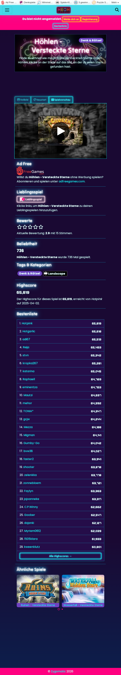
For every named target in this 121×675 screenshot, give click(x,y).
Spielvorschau (60, 99)
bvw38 (28, 451)
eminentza (29, 387)
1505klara (31, 539)
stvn (26, 355)
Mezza (28, 427)
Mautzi (28, 395)
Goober (29, 515)
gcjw (26, 419)
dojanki (29, 523)
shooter (28, 467)
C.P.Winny (31, 507)
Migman (29, 435)
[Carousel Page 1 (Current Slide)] (59, 609)
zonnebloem (32, 483)
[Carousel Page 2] (62, 609)
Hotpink (27, 323)
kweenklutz (32, 547)
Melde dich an (71, 19)
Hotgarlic (28, 331)
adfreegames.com (72, 181)
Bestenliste (60, 25)
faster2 (28, 459)
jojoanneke (31, 499)
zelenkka (30, 475)
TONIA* (28, 411)
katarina (28, 371)
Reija (26, 347)
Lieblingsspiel (31, 199)
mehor (27, 403)
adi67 (26, 339)
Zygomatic (58, 671)
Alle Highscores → (60, 556)
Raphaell (29, 379)
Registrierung (89, 19)
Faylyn (28, 491)
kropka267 (30, 363)
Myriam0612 (32, 531)
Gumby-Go (31, 443)
